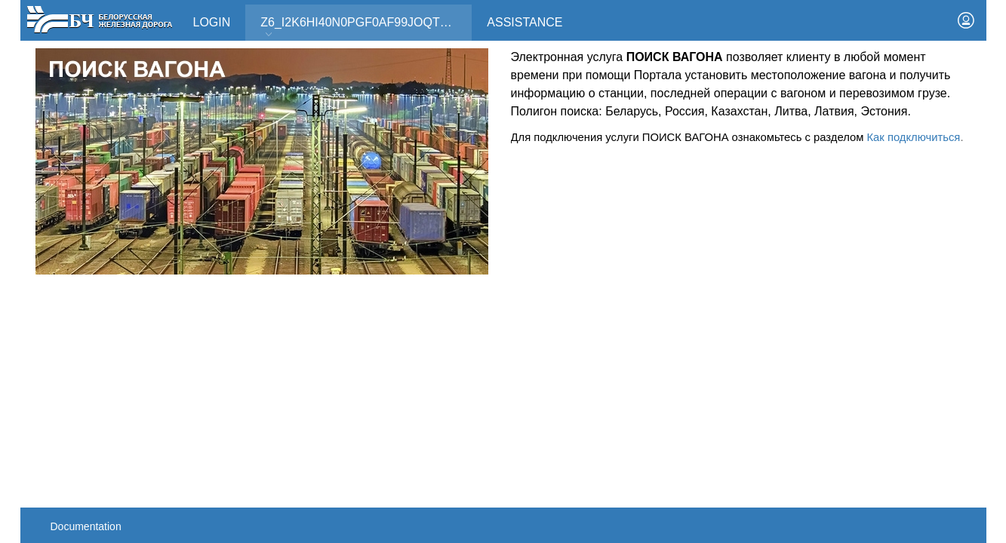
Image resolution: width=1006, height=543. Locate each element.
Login (212, 22)
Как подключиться (913, 137)
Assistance (524, 22)
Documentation (86, 526)
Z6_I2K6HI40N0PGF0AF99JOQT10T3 (363, 27)
